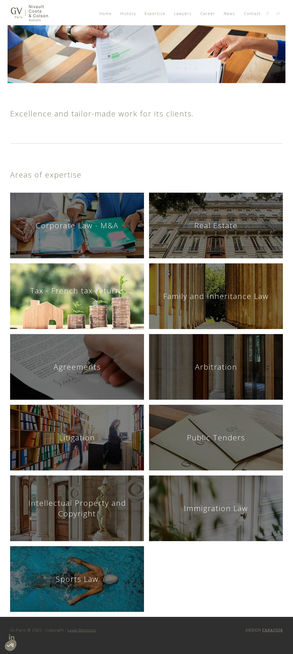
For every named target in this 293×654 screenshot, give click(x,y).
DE (275, 630)
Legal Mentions (82, 630)
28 (280, 630)
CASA (267, 630)
